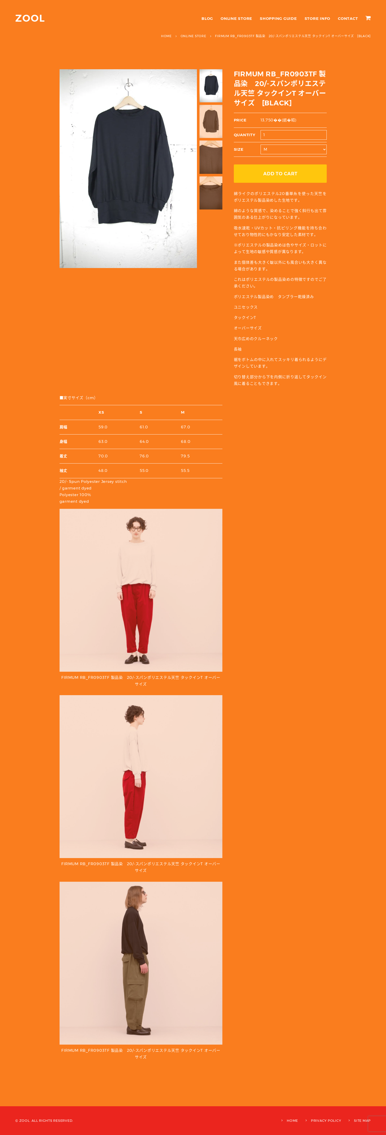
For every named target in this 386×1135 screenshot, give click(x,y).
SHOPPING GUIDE (278, 18)
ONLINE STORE (236, 18)
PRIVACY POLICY (326, 1120)
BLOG (207, 18)
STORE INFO (318, 18)
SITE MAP (362, 1120)
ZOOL (30, 18)
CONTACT (348, 18)
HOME (292, 1120)
